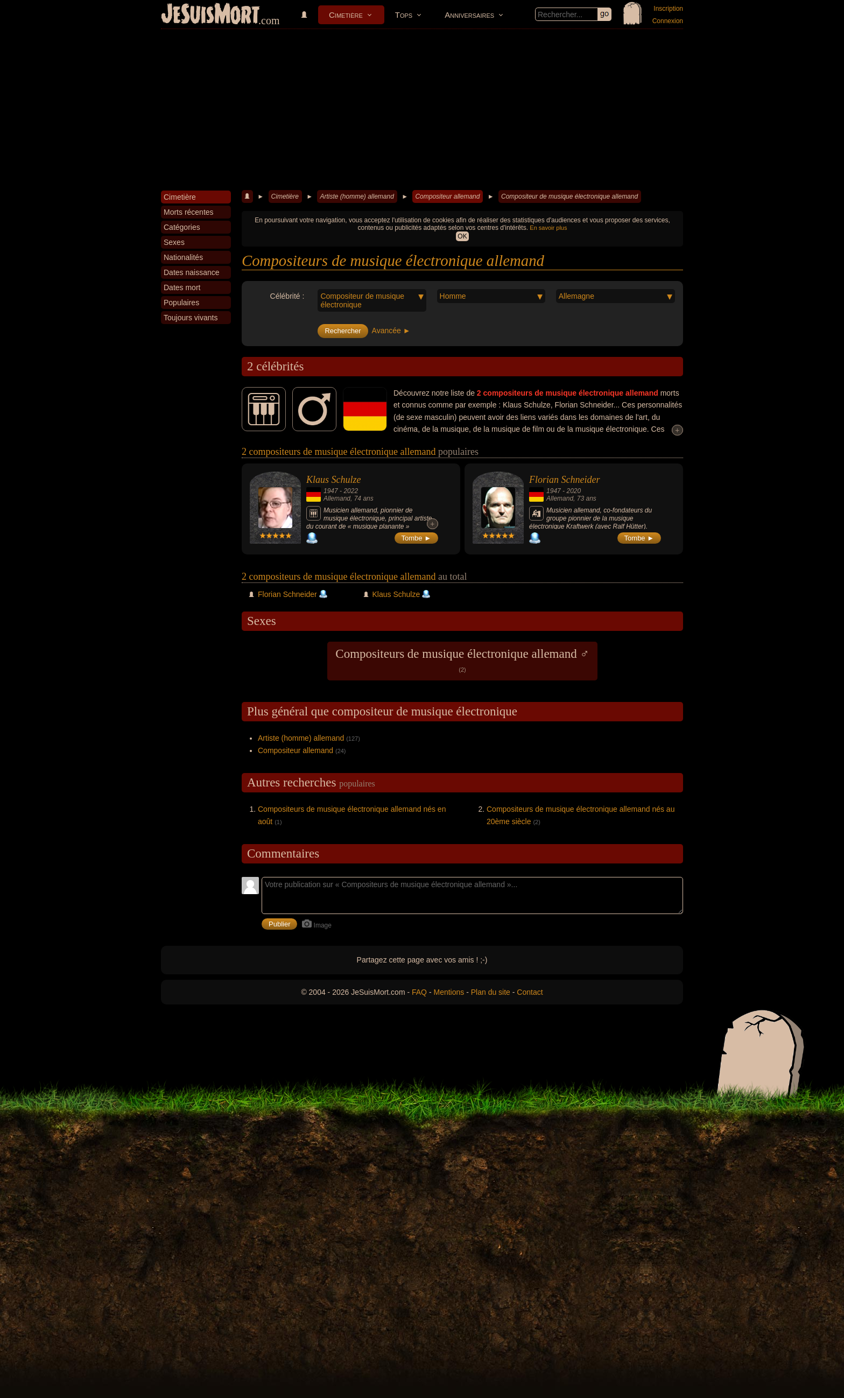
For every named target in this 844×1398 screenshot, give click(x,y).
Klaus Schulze (333, 479)
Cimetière (346, 14)
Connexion (667, 21)
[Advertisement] (422, 109)
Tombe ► (417, 538)
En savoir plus (548, 227)
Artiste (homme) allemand (356, 196)
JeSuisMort (210, 15)
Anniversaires (469, 14)
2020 (573, 491)
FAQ (419, 992)
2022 (350, 491)
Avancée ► (391, 330)
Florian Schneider (564, 479)
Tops (403, 14)
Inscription (668, 8)
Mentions (448, 992)
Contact (530, 992)
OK (462, 236)
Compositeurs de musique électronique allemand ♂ (462, 660)
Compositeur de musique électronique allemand (569, 196)
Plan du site (490, 992)
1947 (330, 491)
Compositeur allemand (447, 196)
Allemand (336, 498)
